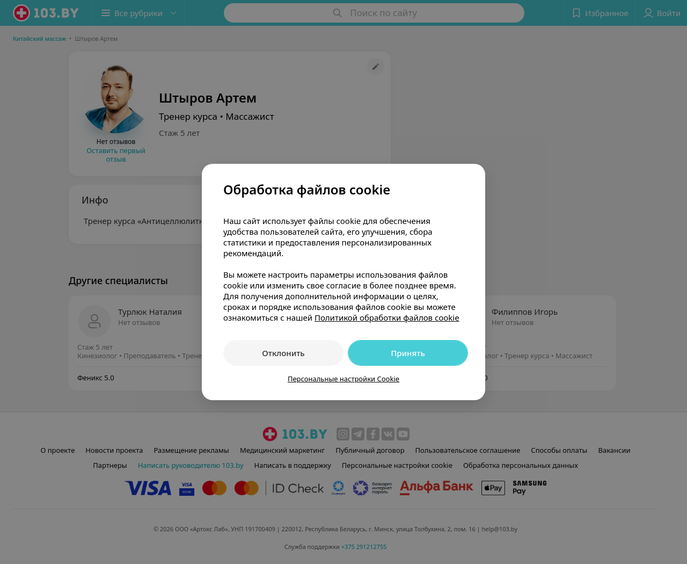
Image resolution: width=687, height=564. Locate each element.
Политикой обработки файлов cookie (387, 317)
